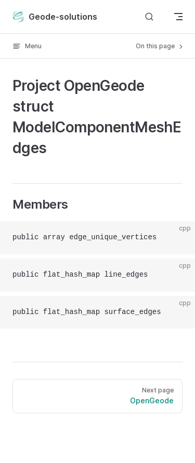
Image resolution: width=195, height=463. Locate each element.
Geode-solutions (54, 16)
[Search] (149, 16)
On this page (160, 46)
